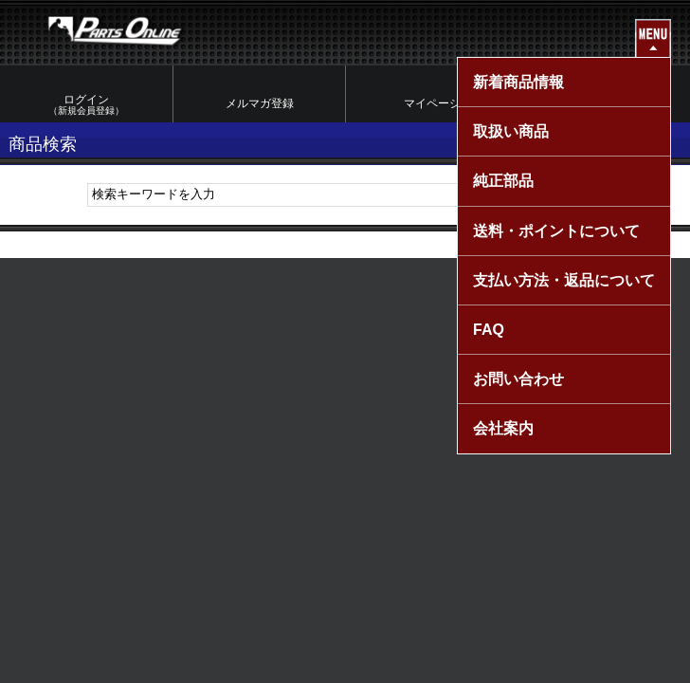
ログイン (86, 105)
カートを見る (605, 103)
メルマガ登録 (260, 103)
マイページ (432, 103)
